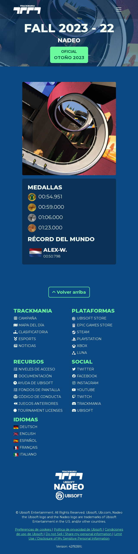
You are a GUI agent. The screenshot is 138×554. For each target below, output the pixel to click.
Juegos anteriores (35, 404)
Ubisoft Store (89, 318)
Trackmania (86, 404)
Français (25, 447)
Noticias (24, 346)
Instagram (85, 383)
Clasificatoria (30, 332)
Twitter (83, 369)
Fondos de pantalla (36, 390)
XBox (79, 346)
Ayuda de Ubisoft (33, 383)
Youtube (83, 390)
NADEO (69, 40)
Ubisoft (82, 410)
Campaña (24, 318)
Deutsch (25, 427)
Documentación (32, 376)
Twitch (82, 397)
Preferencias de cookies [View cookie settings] (33, 529)
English (24, 434)
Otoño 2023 (69, 54)
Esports (24, 339)
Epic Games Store (92, 325)
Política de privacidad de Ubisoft (78, 529)
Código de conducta (37, 397)
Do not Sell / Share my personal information (79, 534)
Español (25, 441)
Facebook (84, 376)
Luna (79, 353)
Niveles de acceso (34, 369)
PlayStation (87, 339)
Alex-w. (55, 250)
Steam (80, 332)
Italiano (24, 454)
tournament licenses (38, 410)
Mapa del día (28, 325)
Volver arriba (69, 292)
